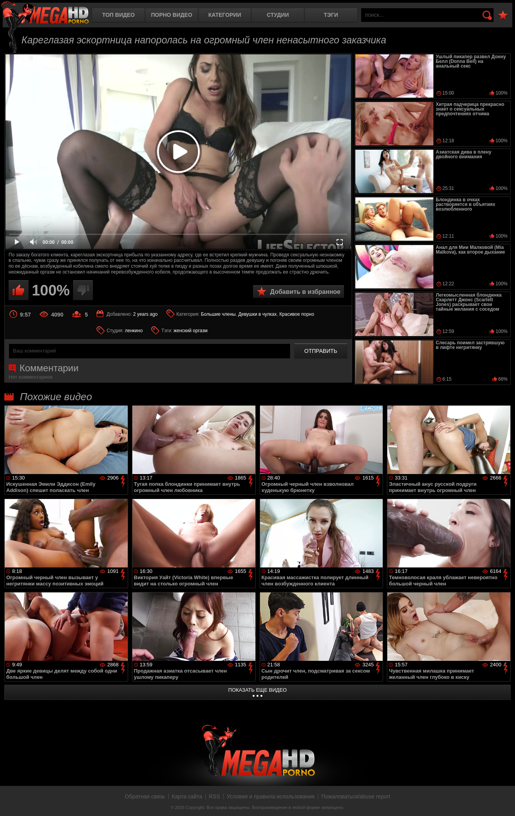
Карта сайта (187, 796)
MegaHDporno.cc (45, 13)
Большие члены (218, 314)
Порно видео (171, 15)
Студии (278, 15)
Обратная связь (145, 796)
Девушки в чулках (257, 314)
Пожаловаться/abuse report (355, 796)
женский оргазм (191, 330)
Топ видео (118, 15)
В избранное (502, 15)
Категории (224, 15)
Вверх (503, 801)
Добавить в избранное (305, 291)
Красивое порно (297, 314)
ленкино (134, 330)
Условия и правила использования (271, 796)
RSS (214, 796)
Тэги (331, 15)
